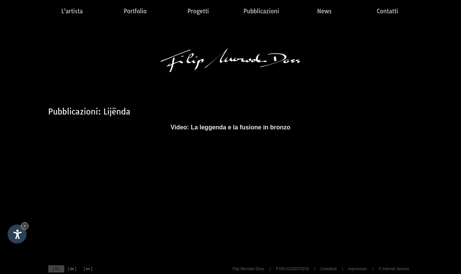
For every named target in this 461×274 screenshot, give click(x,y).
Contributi (328, 269)
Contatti (387, 11)
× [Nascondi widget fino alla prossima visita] (24, 226)
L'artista (72, 11)
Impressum (357, 269)
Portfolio (135, 11)
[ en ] (88, 269)
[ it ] (56, 269)
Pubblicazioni (261, 11)
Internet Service (395, 269)
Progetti (198, 11)
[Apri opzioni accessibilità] (17, 234)
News (324, 11)
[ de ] (72, 269)
